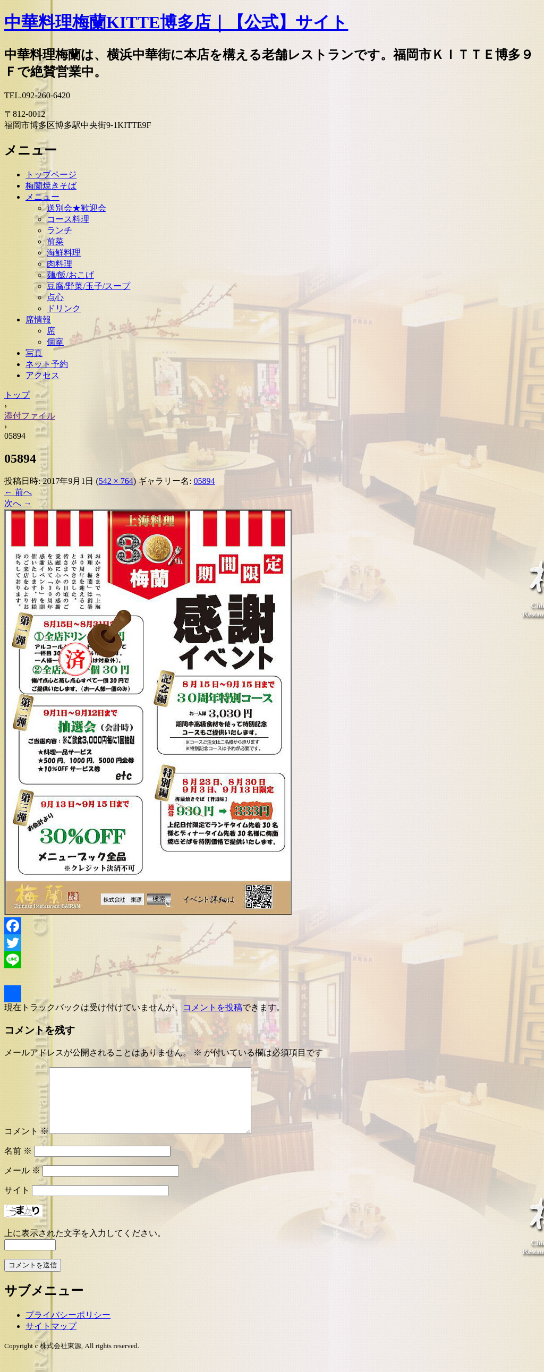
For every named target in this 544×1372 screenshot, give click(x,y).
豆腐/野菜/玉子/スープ (88, 286)
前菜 (55, 241)
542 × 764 (116, 480)
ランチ (59, 230)
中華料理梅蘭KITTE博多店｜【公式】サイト (176, 22)
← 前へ (18, 492)
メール (22, 1183)
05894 (204, 480)
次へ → (18, 503)
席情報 (38, 319)
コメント (26, 1143)
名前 (18, 1163)
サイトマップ (51, 1338)
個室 (55, 341)
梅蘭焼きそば (51, 185)
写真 (34, 352)
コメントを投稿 (212, 1007)
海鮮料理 (64, 252)
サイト (17, 1202)
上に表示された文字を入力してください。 (85, 1245)
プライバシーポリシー (68, 1327)
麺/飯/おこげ (70, 274)
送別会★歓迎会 (76, 207)
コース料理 (68, 219)
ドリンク (64, 308)
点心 (55, 297)
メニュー (43, 196)
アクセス (43, 375)
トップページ (51, 174)
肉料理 (59, 263)
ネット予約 (47, 364)
